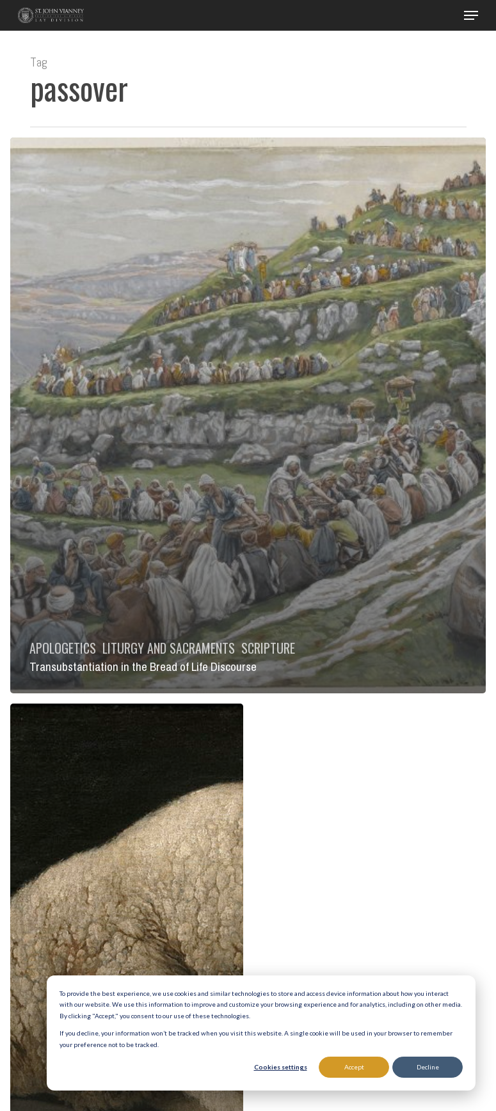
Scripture (268, 648)
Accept (354, 1067)
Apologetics (62, 648)
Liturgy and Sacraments (168, 648)
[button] (471, 15)
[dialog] (261, 1033)
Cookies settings (280, 1067)
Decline (428, 1067)
